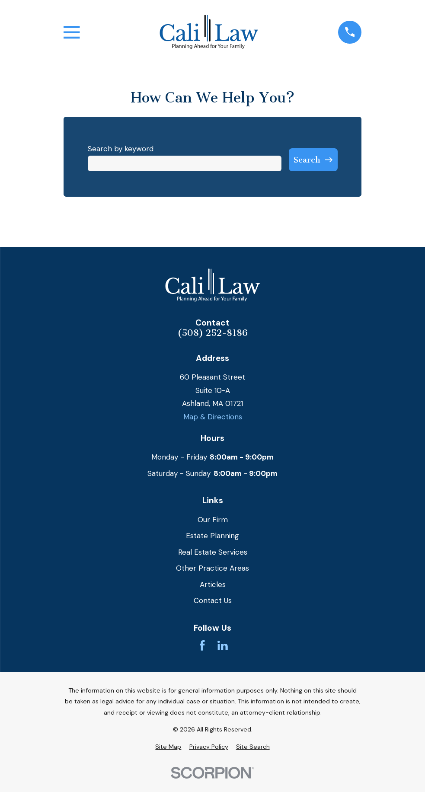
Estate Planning (212, 535)
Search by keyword (120, 148)
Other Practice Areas (212, 568)
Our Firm (213, 519)
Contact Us (213, 600)
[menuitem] (168, 747)
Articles (213, 584)
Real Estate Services (212, 552)
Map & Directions (212, 417)
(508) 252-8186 (212, 333)
